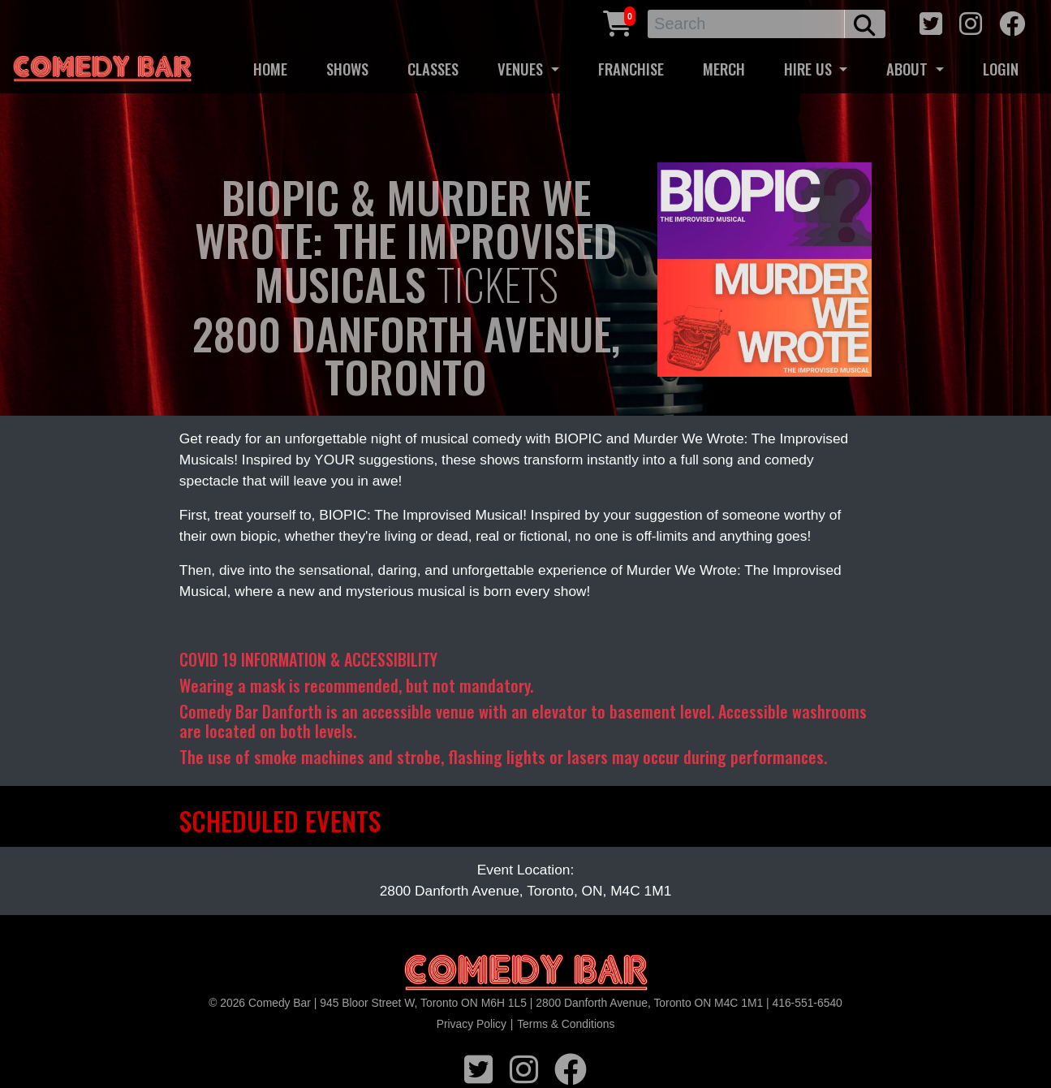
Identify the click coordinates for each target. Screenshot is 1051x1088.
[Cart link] (617, 21)
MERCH (724, 69)
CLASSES (433, 69)
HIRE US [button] (810, 69)
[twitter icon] (931, 21)
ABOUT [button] (909, 69)
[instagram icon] (970, 21)
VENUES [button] (522, 69)
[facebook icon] (1012, 21)
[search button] (864, 24)
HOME (270, 69)
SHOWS (347, 69)
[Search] (746, 24)
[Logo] (526, 973)
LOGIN (1001, 69)
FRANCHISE (631, 69)
